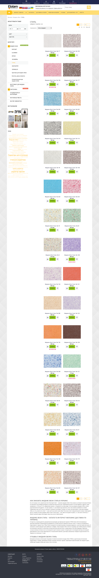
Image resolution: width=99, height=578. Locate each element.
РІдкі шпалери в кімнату (18, 153)
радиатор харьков (18, 171)
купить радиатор (18, 168)
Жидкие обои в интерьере (26, 560)
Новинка (11, 149)
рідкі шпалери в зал (23, 173)
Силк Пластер (17, 158)
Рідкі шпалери (24, 156)
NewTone (20, 135)
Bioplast (14, 134)
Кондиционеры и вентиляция (15, 93)
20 (79, 27)
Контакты (31, 12)
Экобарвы (24, 162)
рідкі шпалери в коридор (13, 176)
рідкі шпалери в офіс (23, 176)
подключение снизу (18, 170)
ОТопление (39, 561)
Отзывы (63, 12)
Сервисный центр (12, 563)
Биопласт (15, 137)
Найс (25, 144)
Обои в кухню (24, 149)
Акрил (11, 137)
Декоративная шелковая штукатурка (18, 138)
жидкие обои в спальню (23, 167)
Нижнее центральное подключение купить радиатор (18, 147)
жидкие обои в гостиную (18, 164)
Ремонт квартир (17, 156)
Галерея (24, 556)
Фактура (18, 37)
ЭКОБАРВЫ (15, 59)
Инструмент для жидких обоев (17, 85)
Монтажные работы (15, 97)
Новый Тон (15, 149)
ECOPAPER (14, 52)
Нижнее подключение (18, 145)
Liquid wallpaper (20, 134)
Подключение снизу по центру (18, 152)
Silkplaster (25, 135)
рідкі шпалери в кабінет (18, 174)
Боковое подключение (21, 137)
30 (81, 27)
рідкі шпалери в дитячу (13, 173)
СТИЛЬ (13, 62)
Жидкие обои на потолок (15, 144)
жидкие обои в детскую (14, 165)
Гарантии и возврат (53, 12)
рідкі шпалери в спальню (13, 177)
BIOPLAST (14, 49)
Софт (21, 158)
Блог (9, 559)
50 (84, 27)
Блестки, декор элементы (18, 76)
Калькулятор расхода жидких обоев (17, 80)
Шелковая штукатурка (15, 162)
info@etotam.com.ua (86, 562)
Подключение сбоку (18, 150)
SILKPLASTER (15, 66)
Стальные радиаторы (18, 160)
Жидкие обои (16, 17)
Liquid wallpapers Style (14, 135)
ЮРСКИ (14, 56)
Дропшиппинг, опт (72, 12)
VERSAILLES (15, 69)
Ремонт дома (10, 156)
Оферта (82, 12)
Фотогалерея (11, 561)
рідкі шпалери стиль (23, 177)
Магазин (10, 17)
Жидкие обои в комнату (18, 141)
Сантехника (18, 89)
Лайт (22, 144)
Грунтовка (39, 558)
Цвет (18, 34)
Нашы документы (26, 558)
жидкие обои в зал (23, 165)
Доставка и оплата (41, 12)
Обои (19, 149)
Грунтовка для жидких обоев (19, 72)
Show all (88, 27)
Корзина (10, 558)
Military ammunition (16, 101)
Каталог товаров (20, 12)
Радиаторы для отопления (18, 155)
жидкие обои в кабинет (13, 167)
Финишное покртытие (18, 161)
